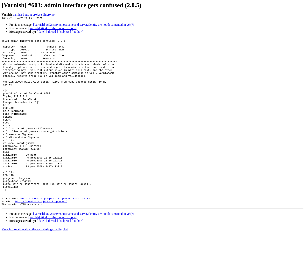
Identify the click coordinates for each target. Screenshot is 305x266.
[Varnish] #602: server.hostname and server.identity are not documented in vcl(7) (83, 24)
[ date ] (41, 31)
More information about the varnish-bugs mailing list (35, 262)
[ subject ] (65, 31)
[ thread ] (52, 31)
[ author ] (77, 31)
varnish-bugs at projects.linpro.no (34, 14)
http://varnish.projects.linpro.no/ (41, 234)
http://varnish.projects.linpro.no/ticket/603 (54, 230)
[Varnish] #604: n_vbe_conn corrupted (52, 28)
